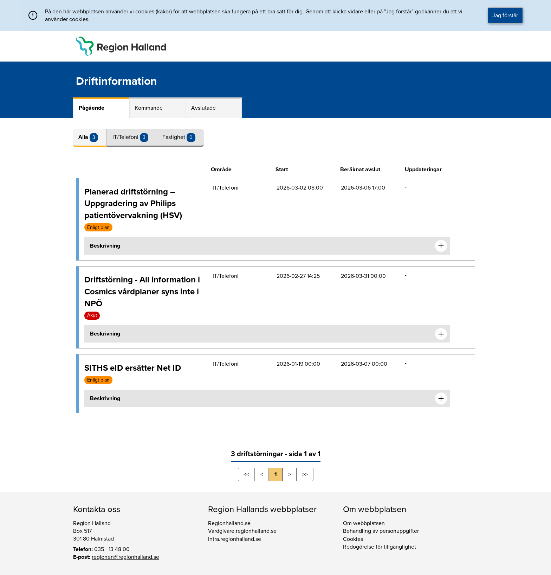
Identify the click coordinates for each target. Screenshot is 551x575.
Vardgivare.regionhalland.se (242, 531)
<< (246, 474)
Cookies (353, 539)
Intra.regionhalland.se (234, 539)
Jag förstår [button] (505, 15)
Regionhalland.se (229, 523)
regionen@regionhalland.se (125, 557)
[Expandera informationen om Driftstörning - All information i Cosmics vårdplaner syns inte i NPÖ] (441, 334)
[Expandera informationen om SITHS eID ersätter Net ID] (441, 398)
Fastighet (174, 137)
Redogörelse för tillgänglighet (379, 546)
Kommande (149, 107)
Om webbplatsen (364, 523)
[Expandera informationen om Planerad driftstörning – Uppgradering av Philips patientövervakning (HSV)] (441, 246)
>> (305, 474)
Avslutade (203, 107)
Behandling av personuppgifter (381, 531)
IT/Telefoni (126, 137)
